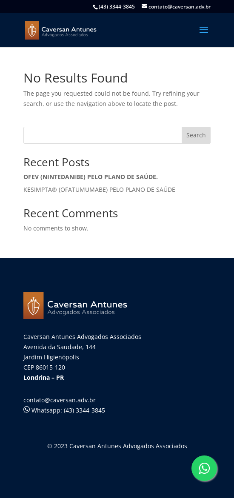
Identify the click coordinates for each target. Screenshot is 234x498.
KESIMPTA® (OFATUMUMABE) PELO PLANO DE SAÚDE (99, 189)
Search (196, 135)
